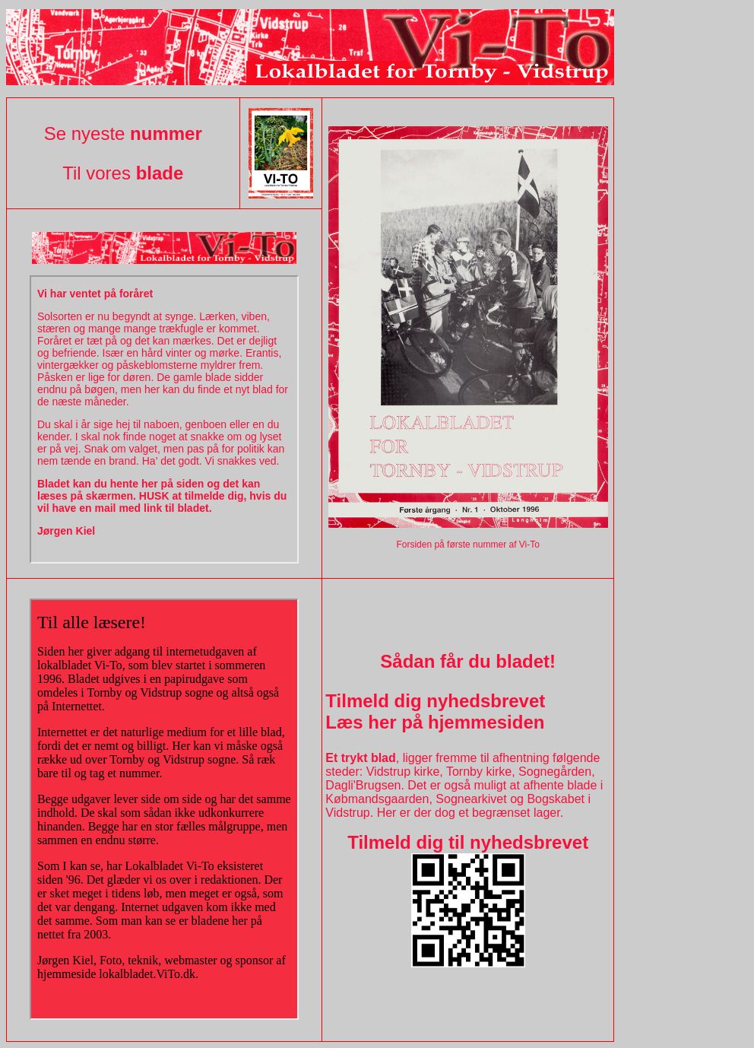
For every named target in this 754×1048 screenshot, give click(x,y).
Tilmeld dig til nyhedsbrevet (467, 842)
